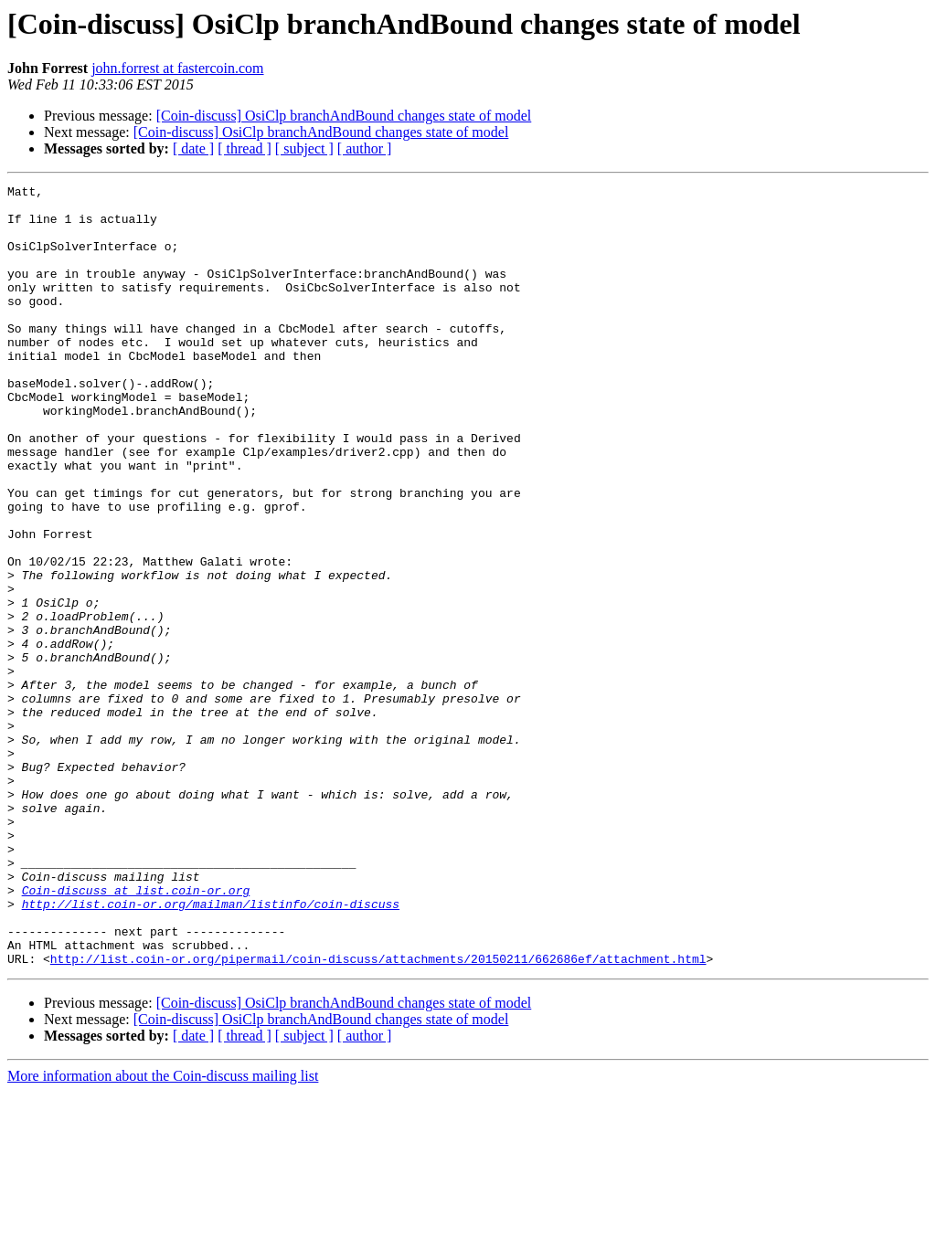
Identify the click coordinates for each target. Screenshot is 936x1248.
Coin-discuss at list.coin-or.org (136, 1032)
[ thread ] (244, 148)
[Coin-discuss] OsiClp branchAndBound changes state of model (344, 115)
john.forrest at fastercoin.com (177, 68)
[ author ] (364, 148)
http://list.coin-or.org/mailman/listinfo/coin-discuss (210, 1049)
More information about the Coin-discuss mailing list (162, 1232)
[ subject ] (304, 148)
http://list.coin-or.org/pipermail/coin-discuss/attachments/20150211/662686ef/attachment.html (378, 1114)
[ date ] (193, 148)
